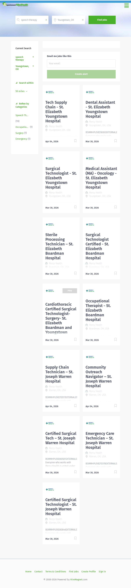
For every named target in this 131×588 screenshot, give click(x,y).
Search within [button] (26, 83)
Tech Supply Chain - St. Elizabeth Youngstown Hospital (56, 111)
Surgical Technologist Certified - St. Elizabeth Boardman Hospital (97, 246)
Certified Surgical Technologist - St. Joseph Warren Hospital (61, 506)
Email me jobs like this (59, 56)
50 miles (20, 91)
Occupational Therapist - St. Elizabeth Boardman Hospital (98, 310)
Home (28, 571)
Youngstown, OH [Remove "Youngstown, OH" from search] (22, 67)
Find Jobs (102, 19)
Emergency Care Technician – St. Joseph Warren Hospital (100, 440)
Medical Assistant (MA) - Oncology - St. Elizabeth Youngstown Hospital (101, 178)
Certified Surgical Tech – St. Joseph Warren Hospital (60, 438)
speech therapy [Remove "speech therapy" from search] (20, 58)
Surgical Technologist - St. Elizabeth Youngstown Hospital (61, 178)
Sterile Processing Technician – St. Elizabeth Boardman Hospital (59, 246)
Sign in (102, 571)
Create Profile (88, 571)
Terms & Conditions (55, 571)
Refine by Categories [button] (22, 105)
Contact (38, 571)
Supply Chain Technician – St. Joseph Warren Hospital (59, 374)
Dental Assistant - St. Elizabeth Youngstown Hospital (100, 109)
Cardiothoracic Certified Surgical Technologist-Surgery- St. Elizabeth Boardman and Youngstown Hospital (60, 320)
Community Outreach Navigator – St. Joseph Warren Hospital (99, 376)
